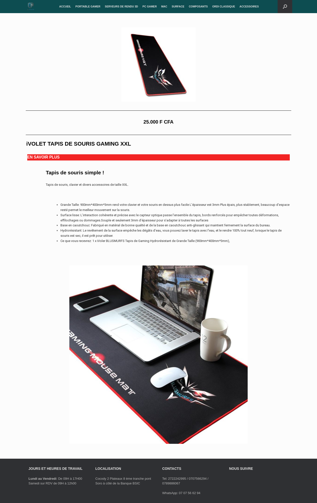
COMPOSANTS (198, 6)
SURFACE (178, 6)
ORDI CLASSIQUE (223, 6)
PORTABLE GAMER (88, 6)
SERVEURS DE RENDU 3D (121, 6)
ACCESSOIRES (249, 6)
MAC (164, 6)
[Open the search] (285, 6)
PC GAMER (149, 6)
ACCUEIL (65, 6)
